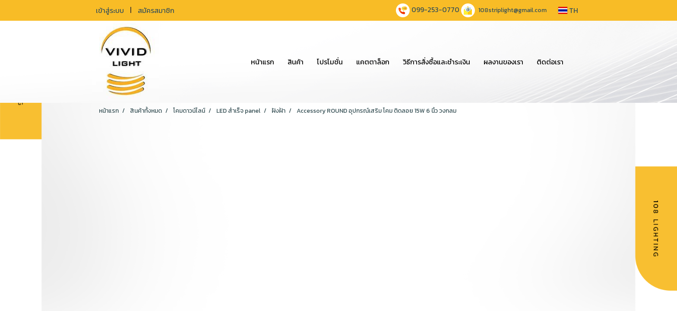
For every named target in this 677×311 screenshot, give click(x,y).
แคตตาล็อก (372, 62)
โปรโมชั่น (330, 62)
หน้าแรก (262, 62)
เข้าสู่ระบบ (110, 10)
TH (568, 10)
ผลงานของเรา (503, 62)
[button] (577, 61)
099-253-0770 (435, 9)
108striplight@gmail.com (512, 10)
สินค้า (296, 62)
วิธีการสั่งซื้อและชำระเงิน (436, 62)
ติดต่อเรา (550, 62)
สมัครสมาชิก (156, 10)
